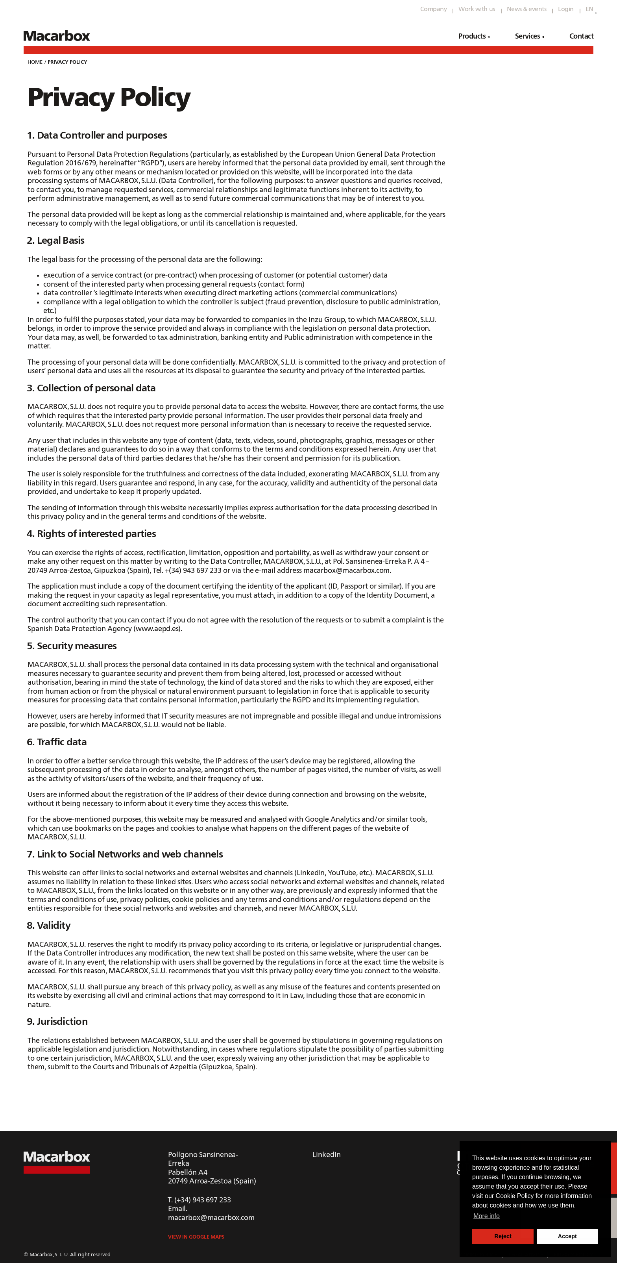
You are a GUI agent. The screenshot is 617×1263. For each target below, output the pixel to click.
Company (433, 9)
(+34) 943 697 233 (202, 1200)
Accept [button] (567, 1236)
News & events (527, 9)
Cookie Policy (515, 1196)
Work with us (476, 9)
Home (35, 62)
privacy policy (67, 62)
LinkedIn (326, 1155)
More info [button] (486, 1216)
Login (566, 9)
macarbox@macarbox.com (211, 1218)
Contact (581, 36)
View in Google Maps (196, 1237)
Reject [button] (503, 1236)
